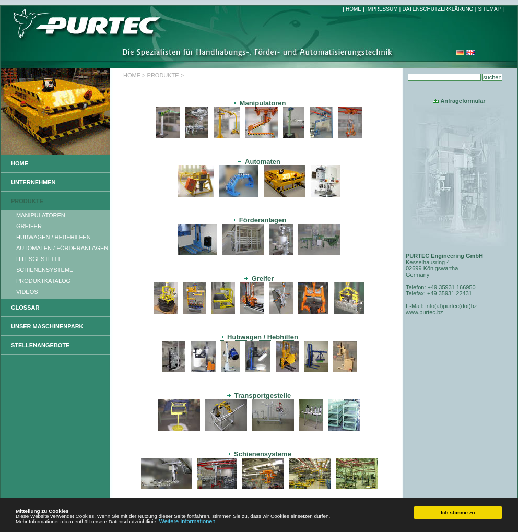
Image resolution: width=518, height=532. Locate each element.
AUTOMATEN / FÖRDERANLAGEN (62, 248)
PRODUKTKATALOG (43, 281)
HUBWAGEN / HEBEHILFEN (53, 237)
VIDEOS (27, 292)
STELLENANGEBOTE (40, 345)
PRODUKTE (27, 201)
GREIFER (29, 226)
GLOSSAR (25, 307)
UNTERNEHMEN (33, 182)
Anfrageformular (459, 101)
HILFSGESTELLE (39, 259)
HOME (353, 9)
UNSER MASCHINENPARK (47, 326)
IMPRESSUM (382, 9)
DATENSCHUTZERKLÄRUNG (437, 9)
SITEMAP (489, 9)
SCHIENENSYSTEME (44, 270)
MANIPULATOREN (40, 215)
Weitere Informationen (187, 521)
